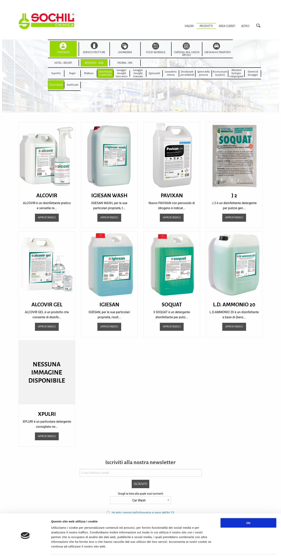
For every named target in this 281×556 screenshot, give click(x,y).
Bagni (72, 73)
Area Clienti (227, 26)
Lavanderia (125, 52)
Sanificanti (72, 84)
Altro (245, 26)
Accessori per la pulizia (220, 73)
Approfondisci (47, 217)
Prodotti (206, 26)
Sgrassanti (154, 73)
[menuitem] (189, 26)
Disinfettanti (56, 84)
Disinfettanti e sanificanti (105, 73)
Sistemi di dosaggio (253, 73)
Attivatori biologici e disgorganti (236, 73)
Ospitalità (63, 52)
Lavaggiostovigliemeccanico (122, 73)
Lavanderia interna (171, 73)
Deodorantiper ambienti (187, 73)
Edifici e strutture (94, 52)
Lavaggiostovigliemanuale (138, 73)
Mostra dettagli (207, 548)
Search (259, 26)
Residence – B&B (94, 63)
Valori (189, 26)
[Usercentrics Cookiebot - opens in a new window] (25, 548)
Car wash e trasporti (217, 52)
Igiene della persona (203, 73)
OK (248, 509)
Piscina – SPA (124, 63)
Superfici (56, 73)
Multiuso (89, 73)
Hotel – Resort (63, 63)
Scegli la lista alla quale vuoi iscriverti (140, 493)
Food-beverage (155, 52)
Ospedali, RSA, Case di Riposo (186, 53)
